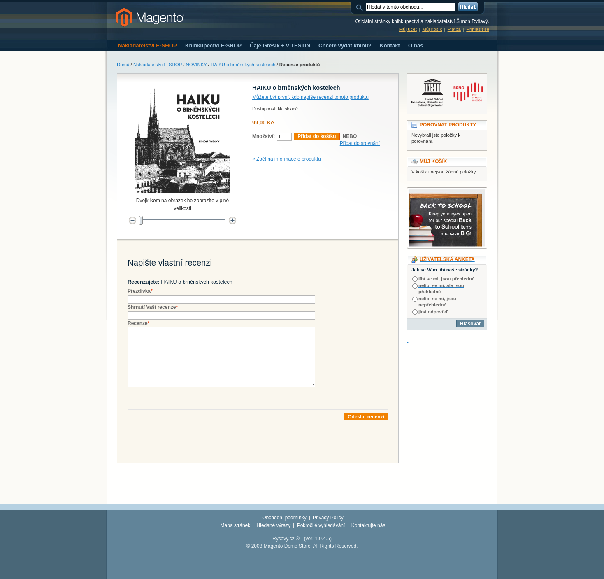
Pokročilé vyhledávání (321, 525)
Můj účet (408, 29)
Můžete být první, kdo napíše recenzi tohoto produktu (310, 97)
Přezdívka (140, 291)
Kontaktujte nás (368, 525)
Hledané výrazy (274, 525)
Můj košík (432, 29)
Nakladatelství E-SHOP (157, 64)
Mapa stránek (236, 525)
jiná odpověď (433, 311)
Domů (123, 64)
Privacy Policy (328, 518)
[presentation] (190, 436)
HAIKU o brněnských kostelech (243, 64)
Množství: (263, 136)
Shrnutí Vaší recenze (153, 307)
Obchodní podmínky (284, 518)
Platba (454, 29)
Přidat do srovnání (360, 143)
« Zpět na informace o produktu (286, 159)
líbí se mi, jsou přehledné (446, 278)
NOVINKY (196, 64)
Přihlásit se (477, 29)
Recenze (138, 323)
